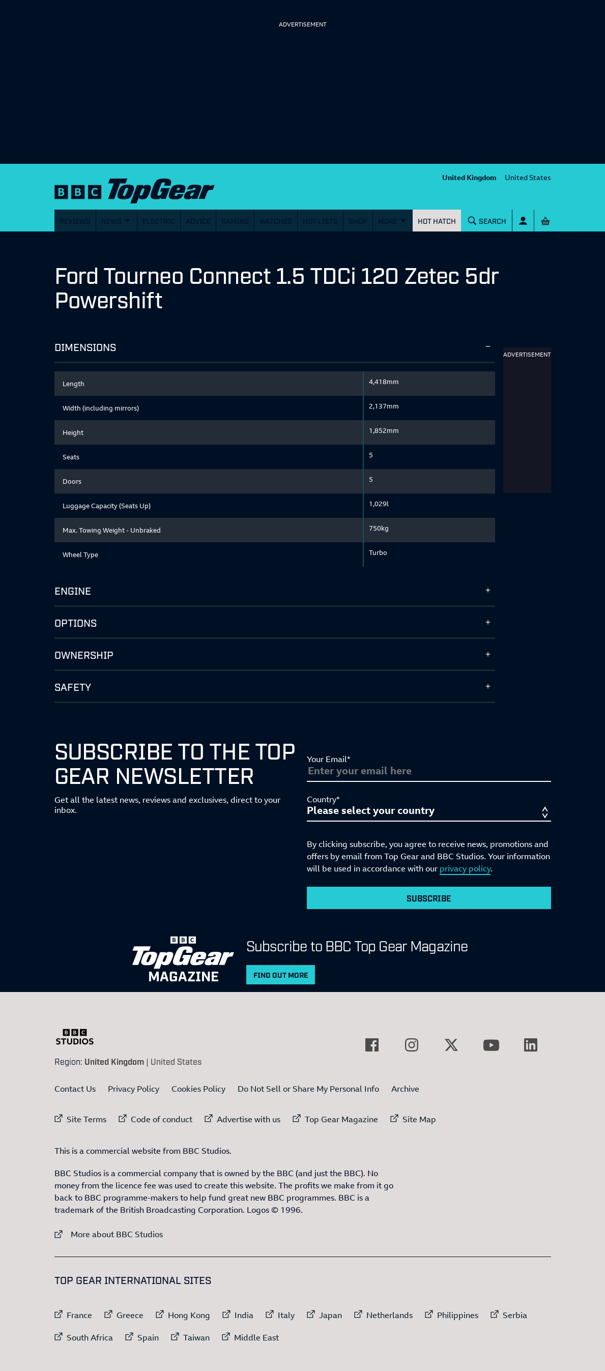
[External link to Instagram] (411, 1045)
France (79, 1315)
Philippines (457, 1315)
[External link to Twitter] (451, 1045)
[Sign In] (522, 220)
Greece (130, 1315)
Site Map (419, 1119)
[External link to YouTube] (491, 1045)
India (244, 1315)
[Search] (487, 220)
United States (528, 177)
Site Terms (86, 1119)
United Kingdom (469, 177)
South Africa (90, 1337)
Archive (405, 1089)
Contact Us (75, 1089)
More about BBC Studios (108, 1234)
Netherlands (389, 1315)
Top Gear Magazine (341, 1119)
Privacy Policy (133, 1089)
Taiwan (196, 1337)
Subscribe (429, 898)
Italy (286, 1315)
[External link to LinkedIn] (530, 1045)
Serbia (515, 1315)
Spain (148, 1337)
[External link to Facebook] (372, 1045)
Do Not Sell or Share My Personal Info (308, 1089)
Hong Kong (189, 1315)
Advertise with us (248, 1119)
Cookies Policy (198, 1089)
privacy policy (465, 868)
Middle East (256, 1337)
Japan (330, 1315)
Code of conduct (161, 1119)
